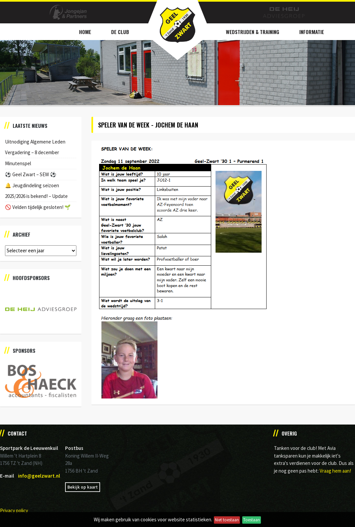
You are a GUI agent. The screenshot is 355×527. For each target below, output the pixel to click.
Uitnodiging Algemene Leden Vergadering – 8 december (35, 147)
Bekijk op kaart (82, 487)
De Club (120, 31)
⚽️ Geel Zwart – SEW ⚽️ (30, 174)
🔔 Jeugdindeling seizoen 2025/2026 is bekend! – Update (36, 190)
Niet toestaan (227, 520)
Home (85, 31)
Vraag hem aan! (335, 471)
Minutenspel (18, 163)
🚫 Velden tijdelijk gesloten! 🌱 (38, 207)
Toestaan (251, 520)
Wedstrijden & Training (252, 31)
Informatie (311, 31)
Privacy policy (14, 510)
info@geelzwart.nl (39, 476)
